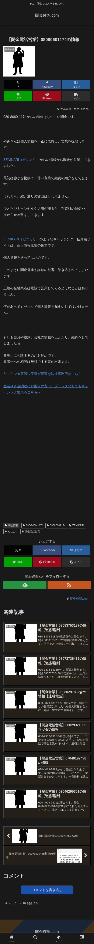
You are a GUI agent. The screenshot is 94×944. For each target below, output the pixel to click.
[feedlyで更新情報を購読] (24, 585)
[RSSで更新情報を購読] (69, 585)
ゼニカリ (11, 531)
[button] (76, 96)
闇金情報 (11, 525)
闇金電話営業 (31, 531)
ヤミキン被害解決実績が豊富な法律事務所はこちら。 (44, 374)
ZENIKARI (76, 525)
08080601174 (56, 525)
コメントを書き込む (47, 890)
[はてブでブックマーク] (76, 84)
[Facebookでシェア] (47, 84)
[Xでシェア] (18, 84)
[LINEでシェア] (18, 96)
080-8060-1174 (33, 525)
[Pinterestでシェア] (47, 96)
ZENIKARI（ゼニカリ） (21, 160)
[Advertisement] (35, 428)
